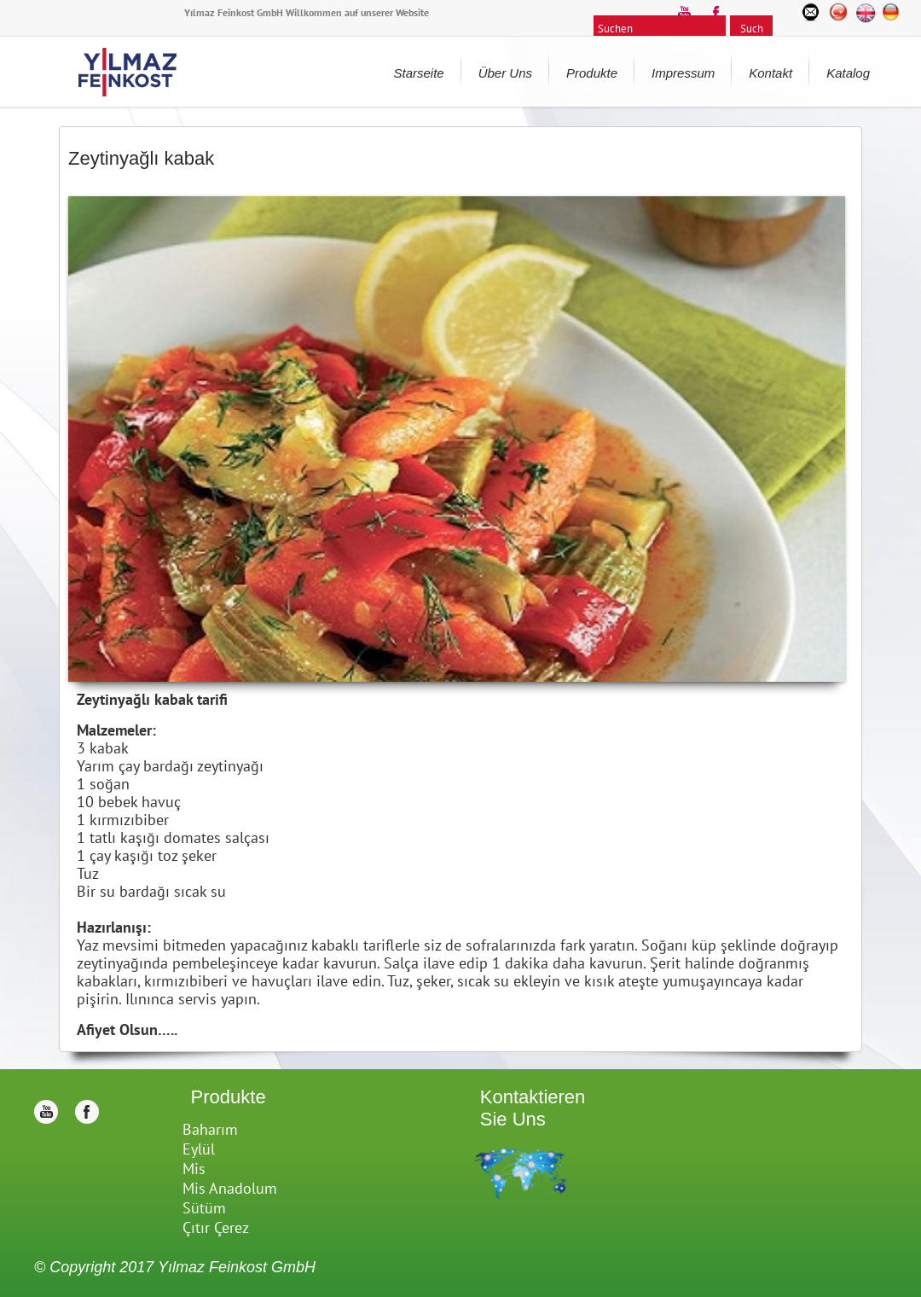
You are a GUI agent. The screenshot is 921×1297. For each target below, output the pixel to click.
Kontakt (770, 73)
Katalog (848, 73)
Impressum (683, 73)
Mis (194, 1168)
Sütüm (204, 1208)
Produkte (591, 73)
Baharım (210, 1129)
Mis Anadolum (229, 1188)
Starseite (418, 73)
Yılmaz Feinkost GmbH (237, 1267)
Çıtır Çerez (215, 1227)
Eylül (198, 1149)
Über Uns (505, 73)
